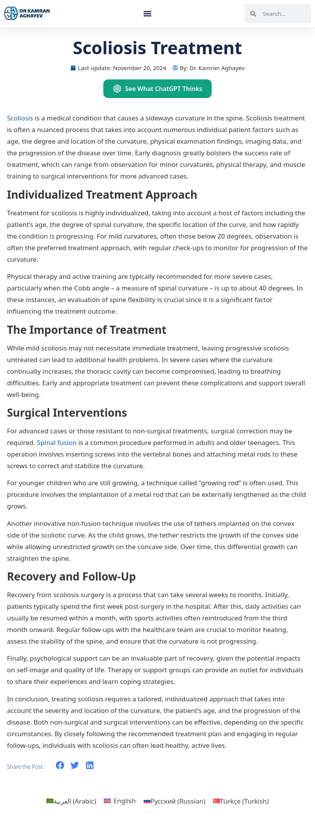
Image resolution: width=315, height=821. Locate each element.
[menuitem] (71, 801)
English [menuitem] (124, 800)
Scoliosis (20, 117)
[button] (147, 13)
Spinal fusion (57, 442)
